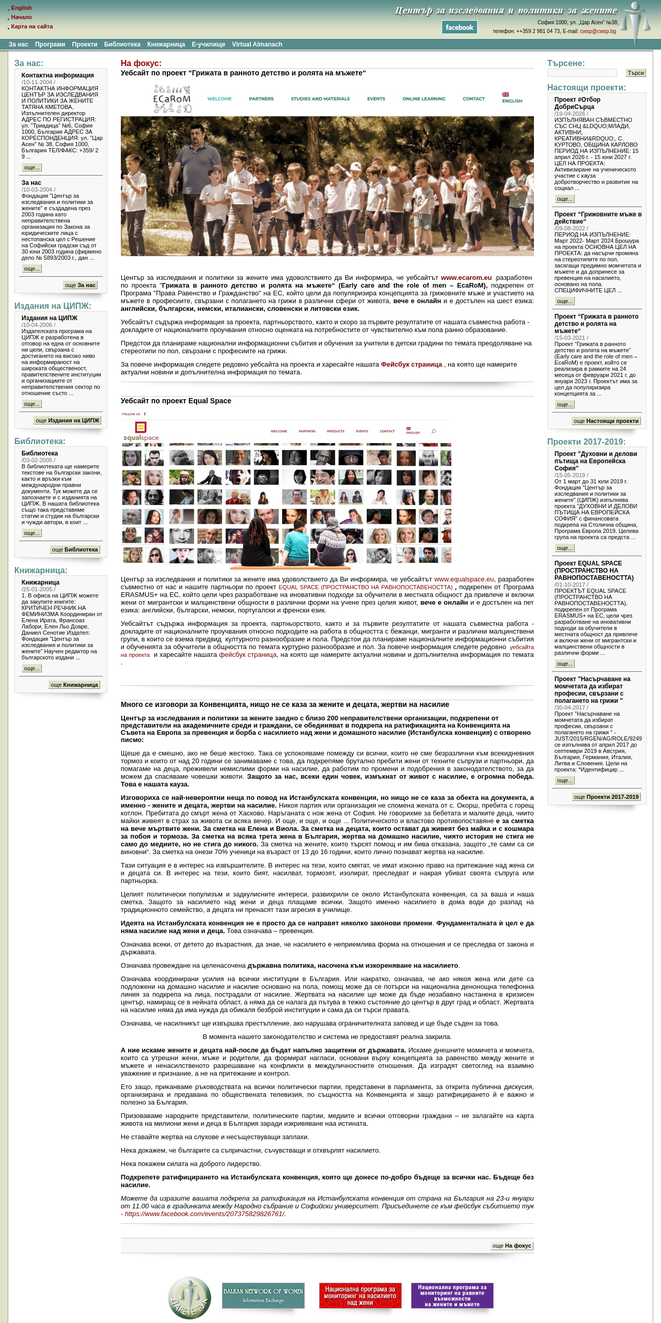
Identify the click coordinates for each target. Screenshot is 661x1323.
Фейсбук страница (412, 364)
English (21, 8)
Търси (636, 73)
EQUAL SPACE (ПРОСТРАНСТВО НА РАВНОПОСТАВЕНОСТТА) (366, 587)
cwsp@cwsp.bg (598, 31)
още (80, 285)
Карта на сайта (32, 26)
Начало (21, 17)
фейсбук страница (247, 654)
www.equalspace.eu (464, 579)
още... (32, 167)
